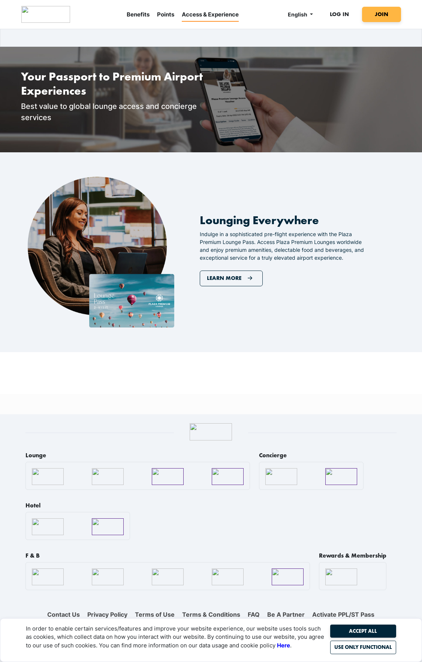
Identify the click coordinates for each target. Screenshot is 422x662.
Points (165, 14)
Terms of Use (155, 614)
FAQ (254, 614)
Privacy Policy (107, 614)
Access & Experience (210, 14)
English (298, 14)
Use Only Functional (363, 647)
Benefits (138, 14)
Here (283, 645)
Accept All (363, 631)
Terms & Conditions (211, 614)
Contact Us (63, 614)
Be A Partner (286, 614)
